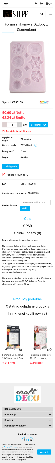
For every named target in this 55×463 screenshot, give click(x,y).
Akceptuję (44, 452)
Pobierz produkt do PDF (16, 174)
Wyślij (25, 208)
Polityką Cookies (10, 447)
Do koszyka (38, 124)
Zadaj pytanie (10, 166)
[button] (49, 3)
